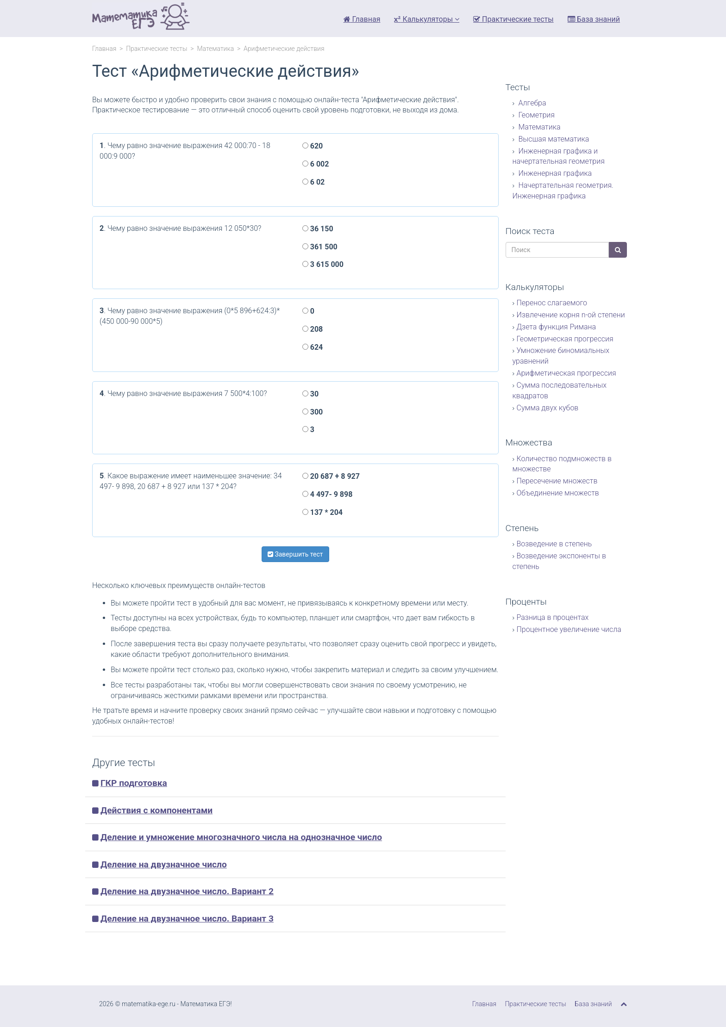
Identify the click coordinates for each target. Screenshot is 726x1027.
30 (310, 394)
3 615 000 (323, 264)
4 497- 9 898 (327, 494)
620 (312, 146)
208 (312, 329)
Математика (215, 48)
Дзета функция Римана (556, 326)
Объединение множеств (558, 493)
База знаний (594, 19)
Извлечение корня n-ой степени (571, 314)
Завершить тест (295, 554)
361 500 (320, 246)
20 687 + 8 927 (331, 476)
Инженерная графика (554, 173)
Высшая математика (553, 139)
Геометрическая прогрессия (565, 338)
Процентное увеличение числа (569, 629)
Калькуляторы (426, 19)
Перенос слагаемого (552, 302)
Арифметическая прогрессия (566, 373)
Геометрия (536, 115)
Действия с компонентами (156, 810)
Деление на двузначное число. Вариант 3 (187, 918)
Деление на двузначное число (163, 864)
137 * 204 (322, 512)
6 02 (313, 182)
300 (312, 412)
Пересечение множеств (557, 480)
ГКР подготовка (133, 783)
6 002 (315, 164)
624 (312, 347)
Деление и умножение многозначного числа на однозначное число (241, 837)
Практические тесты (513, 19)
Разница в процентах (553, 617)
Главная (362, 19)
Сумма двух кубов (548, 407)
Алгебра (531, 103)
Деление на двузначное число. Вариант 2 (187, 891)
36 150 (317, 228)
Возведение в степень (554, 543)
